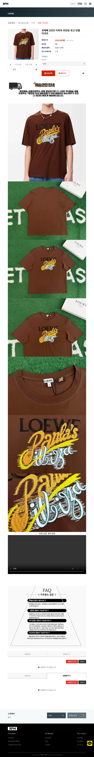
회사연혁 (80, 741)
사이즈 (44, 60)
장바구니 (62, 73)
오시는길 (80, 745)
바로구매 (48, 73)
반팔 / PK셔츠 (43, 22)
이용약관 (11, 738)
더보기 (82, 662)
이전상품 (14, 64)
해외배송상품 (23, 22)
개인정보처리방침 (14, 741)
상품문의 (66, 654)
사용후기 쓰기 (72, 662)
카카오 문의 (76, 715)
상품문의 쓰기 (72, 682)
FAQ (56, 715)
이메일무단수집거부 (14, 745)
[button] (85, 4)
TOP (33, 22)
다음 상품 (32, 64)
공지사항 (48, 738)
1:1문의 (47, 745)
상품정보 (27, 654)
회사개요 (80, 738)
